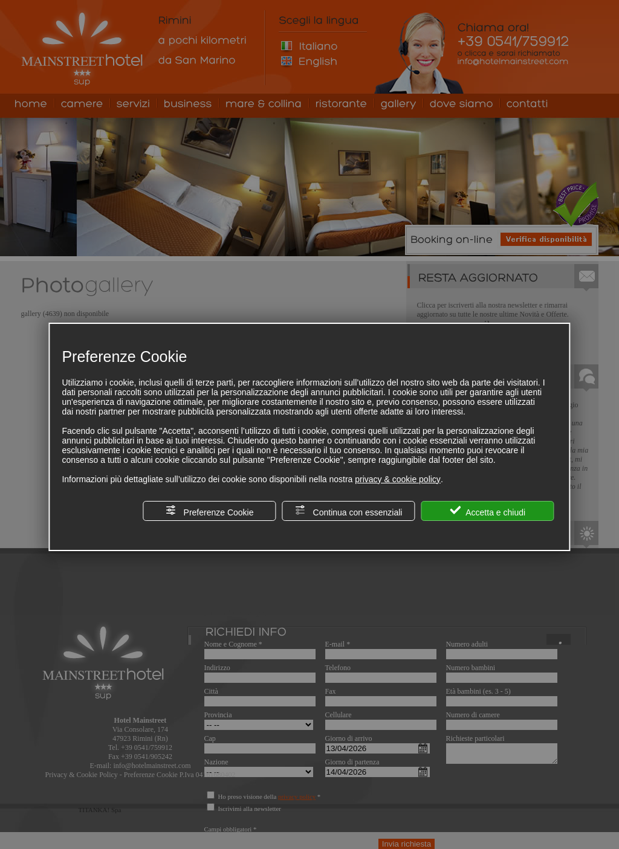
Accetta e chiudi (487, 511)
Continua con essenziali (349, 511)
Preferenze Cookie (210, 511)
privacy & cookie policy (398, 479)
